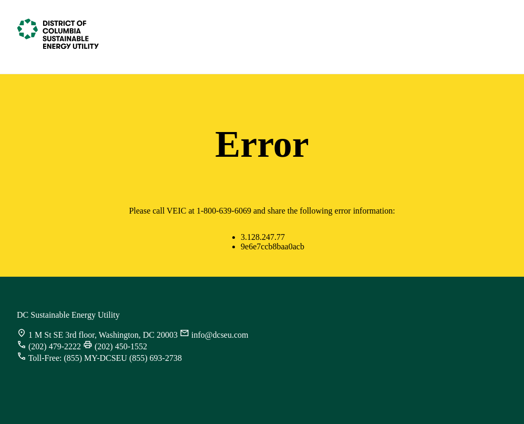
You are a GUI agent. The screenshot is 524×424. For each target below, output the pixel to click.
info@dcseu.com (219, 334)
